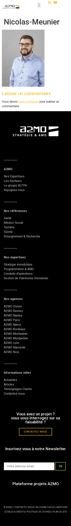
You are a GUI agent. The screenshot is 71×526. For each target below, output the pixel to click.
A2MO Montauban (15, 334)
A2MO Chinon (13, 306)
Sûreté (8, 232)
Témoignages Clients (18, 389)
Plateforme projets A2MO (35, 484)
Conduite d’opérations (18, 273)
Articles (9, 384)
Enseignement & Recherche (22, 236)
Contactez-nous (14, 393)
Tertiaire (9, 227)
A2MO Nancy (12, 324)
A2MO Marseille (14, 347)
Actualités (11, 380)
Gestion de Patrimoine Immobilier (26, 278)
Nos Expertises (14, 176)
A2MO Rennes (13, 311)
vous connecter (29, 101)
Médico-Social (13, 223)
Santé (7, 218)
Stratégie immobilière (18, 264)
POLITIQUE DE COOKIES (39, 511)
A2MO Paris (12, 320)
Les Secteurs (13, 181)
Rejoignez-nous (14, 190)
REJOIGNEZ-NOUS (45, 507)
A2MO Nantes (13, 315)
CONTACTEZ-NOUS (24, 507)
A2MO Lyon (11, 343)
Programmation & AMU (19, 269)
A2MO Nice (11, 352)
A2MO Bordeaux (14, 329)
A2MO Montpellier (16, 338)
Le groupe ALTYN (15, 185)
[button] (39, 5)
